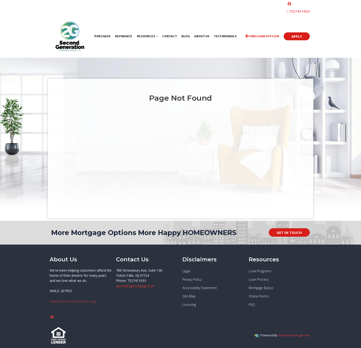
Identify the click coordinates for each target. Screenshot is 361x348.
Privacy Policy (192, 279)
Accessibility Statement (199, 288)
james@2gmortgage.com (135, 286)
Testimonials (225, 36)
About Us (201, 36)
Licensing (189, 304)
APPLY (296, 36)
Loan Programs (260, 271)
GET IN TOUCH (289, 232)
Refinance (123, 36)
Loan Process (259, 279)
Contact (169, 36)
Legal (186, 271)
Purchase (102, 36)
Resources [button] (146, 36)
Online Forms (259, 296)
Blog (185, 36)
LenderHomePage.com (294, 335)
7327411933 (298, 11)
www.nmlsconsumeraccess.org (72, 301)
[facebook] (289, 3)
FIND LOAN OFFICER (262, 36)
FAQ (252, 304)
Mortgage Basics (261, 288)
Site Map (189, 296)
